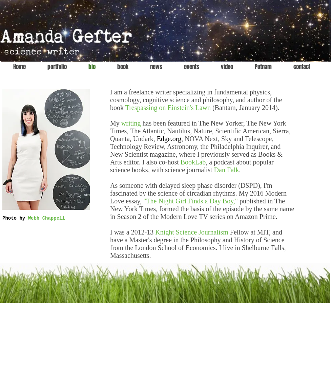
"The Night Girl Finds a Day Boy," (190, 201)
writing (131, 123)
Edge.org (169, 138)
